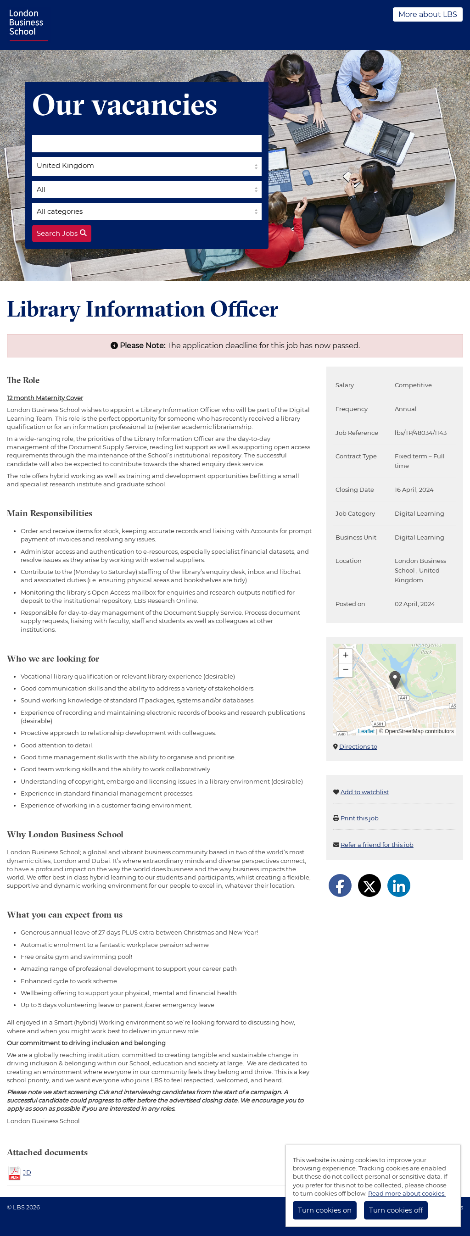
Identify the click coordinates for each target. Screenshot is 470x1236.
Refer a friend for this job (377, 844)
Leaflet (366, 731)
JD (27, 1172)
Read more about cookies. (407, 1193)
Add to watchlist (365, 792)
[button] (395, 680)
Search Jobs (62, 233)
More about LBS (427, 14)
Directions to (358, 746)
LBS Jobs (29, 25)
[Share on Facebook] (340, 885)
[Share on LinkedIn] (398, 885)
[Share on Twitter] (369, 885)
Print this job (360, 818)
